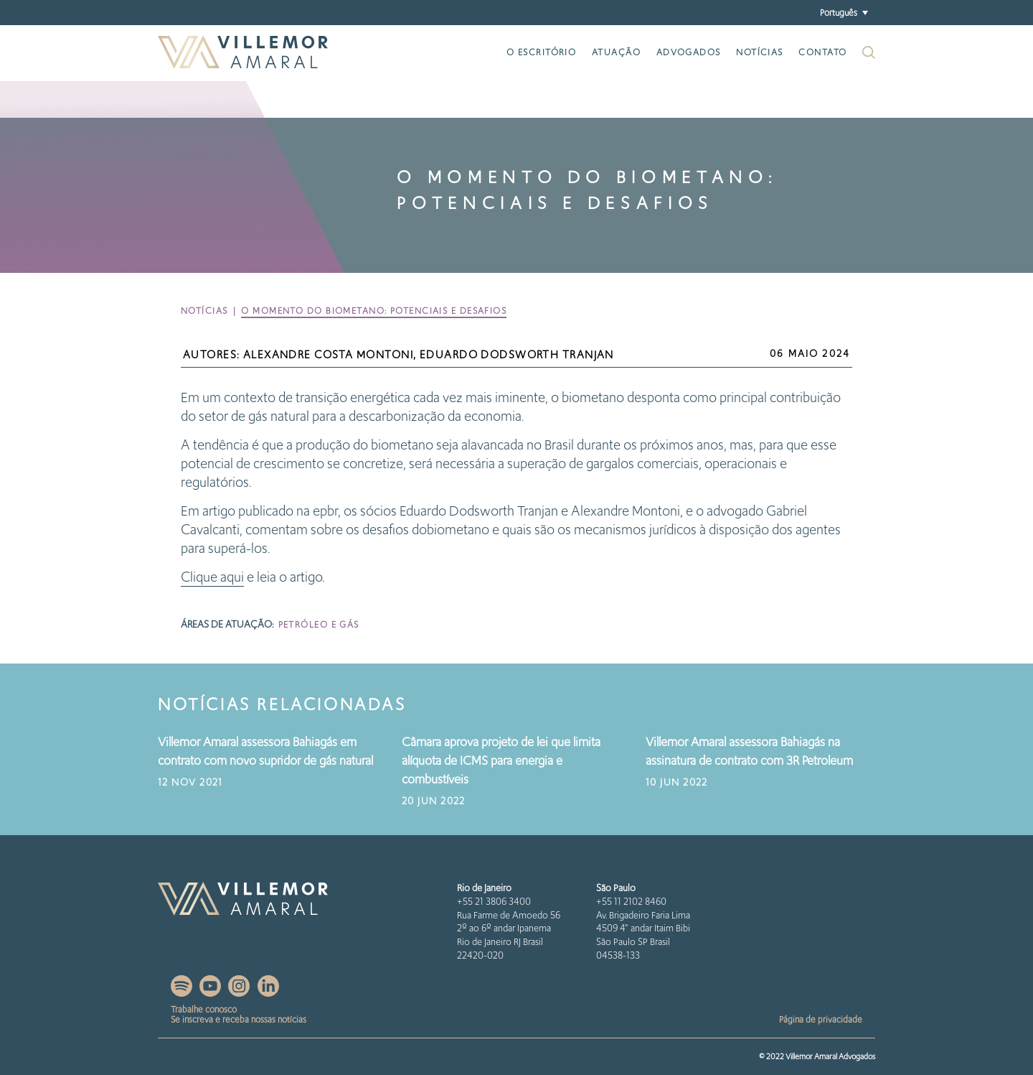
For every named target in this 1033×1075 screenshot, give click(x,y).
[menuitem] (843, 12)
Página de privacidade (820, 1019)
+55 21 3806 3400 (494, 901)
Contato (822, 52)
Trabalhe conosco (204, 1009)
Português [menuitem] (838, 12)
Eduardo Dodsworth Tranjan (517, 354)
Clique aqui (212, 577)
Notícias (759, 52)
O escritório (541, 52)
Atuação (616, 52)
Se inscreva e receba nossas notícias (238, 1019)
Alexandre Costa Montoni (328, 354)
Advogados (688, 52)
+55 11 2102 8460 (631, 901)
